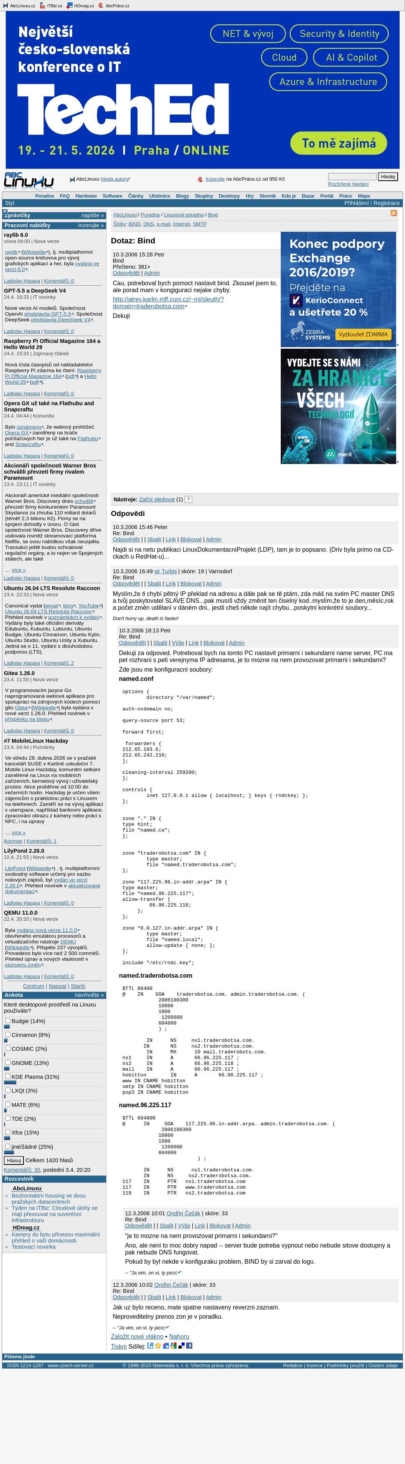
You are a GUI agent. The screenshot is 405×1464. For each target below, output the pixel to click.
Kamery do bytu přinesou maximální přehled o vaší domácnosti (56, 1237)
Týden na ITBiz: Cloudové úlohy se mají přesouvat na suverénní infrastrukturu (54, 1214)
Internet (181, 224)
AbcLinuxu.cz (18, 5)
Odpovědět (126, 273)
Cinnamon (21, 1035)
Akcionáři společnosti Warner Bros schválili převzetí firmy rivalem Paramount (50, 471)
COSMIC (19, 1049)
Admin (152, 273)
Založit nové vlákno (137, 1430)
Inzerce (315, 1459)
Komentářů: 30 (22, 1170)
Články (135, 196)
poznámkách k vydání (73, 617)
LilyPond (15, 868)
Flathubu (88, 438)
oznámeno (29, 427)
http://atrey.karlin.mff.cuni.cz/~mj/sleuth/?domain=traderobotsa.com (168, 302)
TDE (14, 1119)
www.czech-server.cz (70, 1459)
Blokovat (191, 539)
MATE (16, 1105)
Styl (9, 203)
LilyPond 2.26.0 (24, 851)
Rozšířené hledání (348, 184)
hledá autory (114, 179)
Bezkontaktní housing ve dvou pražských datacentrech (48, 1199)
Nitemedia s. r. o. (171, 1459)
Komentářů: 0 (59, 281)
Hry (249, 196)
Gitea (21, 707)
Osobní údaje (383, 1459)
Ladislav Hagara (22, 281)
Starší (78, 986)
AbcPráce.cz (113, 5)
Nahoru (179, 1430)
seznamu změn (23, 965)
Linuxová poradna (183, 215)
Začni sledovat (157, 499)
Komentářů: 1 (42, 841)
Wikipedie (34, 252)
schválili (84, 501)
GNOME (18, 1063)
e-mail (163, 224)
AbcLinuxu (27, 1188)
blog (68, 606)
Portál (326, 196)
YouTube (88, 606)
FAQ (64, 196)
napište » (93, 215)
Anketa (14, 995)
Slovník (267, 196)
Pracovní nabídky (27, 225)
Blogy (182, 196)
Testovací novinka (33, 1247)
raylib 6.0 (16, 235)
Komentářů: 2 (59, 663)
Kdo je (289, 196)
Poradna (44, 196)
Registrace (386, 203)
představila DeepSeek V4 (60, 320)
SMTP (200, 224)
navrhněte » (89, 995)
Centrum (33, 986)
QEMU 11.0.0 (20, 913)
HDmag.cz (80, 5)
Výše (178, 643)
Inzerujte (215, 179)
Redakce (293, 1459)
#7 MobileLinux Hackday (36, 741)
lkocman (13, 841)
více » (19, 570)
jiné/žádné (21, 1147)
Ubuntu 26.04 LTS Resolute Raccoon (52, 588)
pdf (71, 376)
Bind (213, 215)
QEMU (68, 942)
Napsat (58, 986)
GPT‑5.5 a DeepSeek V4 (35, 291)
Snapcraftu (28, 444)
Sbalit (154, 539)
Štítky (119, 224)
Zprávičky (17, 215)
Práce (345, 196)
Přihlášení (356, 203)
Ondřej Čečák (183, 1307)
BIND (134, 224)
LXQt (14, 1091)
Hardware (86, 196)
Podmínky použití (345, 1459)
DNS (148, 224)
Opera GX (17, 433)
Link (171, 539)
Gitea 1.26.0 (19, 673)
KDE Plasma (24, 1077)
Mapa (364, 196)
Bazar (308, 196)
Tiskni (119, 1440)
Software (112, 196)
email (51, 606)
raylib (11, 252)
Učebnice (159, 196)
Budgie (17, 1021)
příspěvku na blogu (27, 719)
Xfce (14, 1133)
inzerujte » (91, 225)
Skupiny (204, 196)
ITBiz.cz (50, 5)
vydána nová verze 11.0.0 (47, 930)
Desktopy (229, 196)
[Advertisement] (201, 477)
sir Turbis (165, 571)
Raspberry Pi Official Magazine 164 (53, 373)
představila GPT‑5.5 (47, 314)
